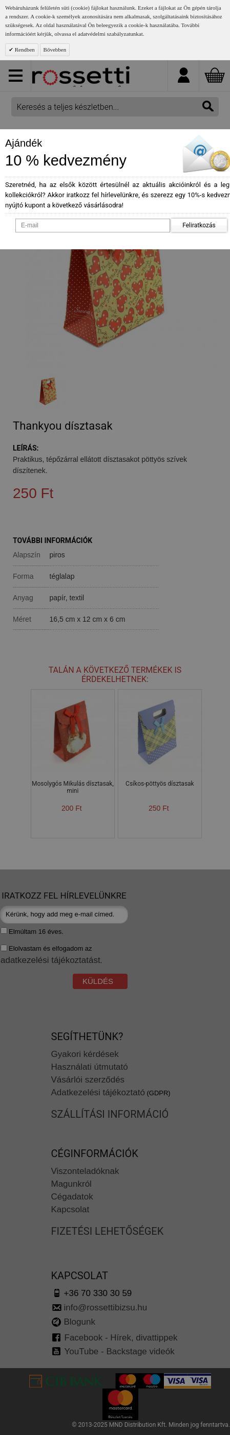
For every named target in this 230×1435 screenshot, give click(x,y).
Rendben (24, 49)
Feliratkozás (199, 225)
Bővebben (55, 49)
